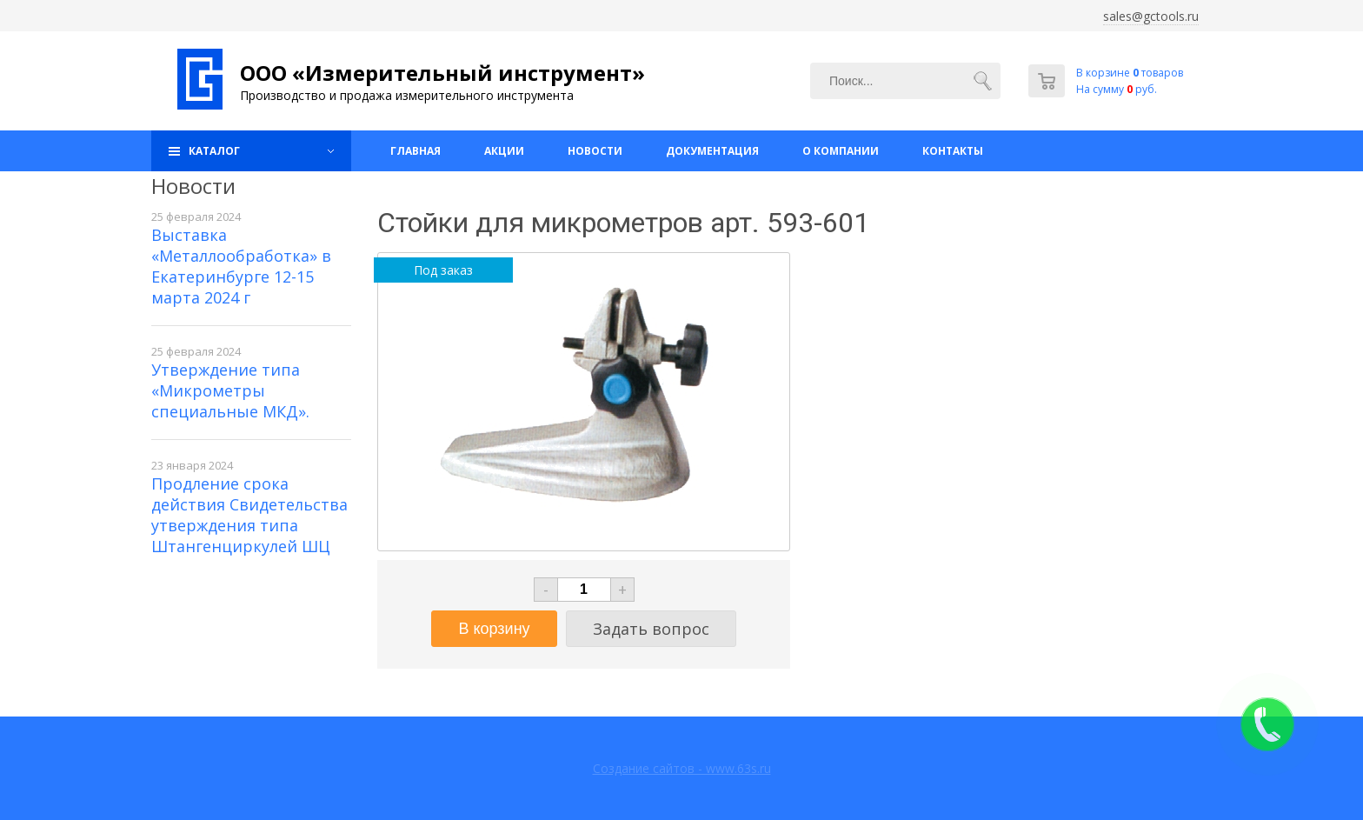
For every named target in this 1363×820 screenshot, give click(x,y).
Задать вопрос (651, 628)
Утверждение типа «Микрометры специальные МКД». (230, 390)
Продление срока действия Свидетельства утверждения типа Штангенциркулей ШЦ (249, 515)
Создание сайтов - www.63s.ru (682, 768)
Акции (504, 150)
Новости (595, 150)
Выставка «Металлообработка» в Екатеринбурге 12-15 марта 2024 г (241, 266)
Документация (712, 150)
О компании (840, 150)
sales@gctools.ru (1151, 16)
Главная (415, 150)
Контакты (952, 150)
